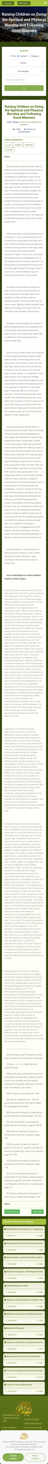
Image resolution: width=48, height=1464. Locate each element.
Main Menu (24, 3)
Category (33, 56)
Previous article (12, 1212)
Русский (9, 150)
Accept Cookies (13, 1457)
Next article (37, 1212)
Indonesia (29, 145)
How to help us (10, 1427)
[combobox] (24, 63)
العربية (8, 145)
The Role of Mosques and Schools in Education (24, 1371)
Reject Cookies (35, 1457)
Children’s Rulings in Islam (16, 1286)
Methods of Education (14, 1328)
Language (8, 3)
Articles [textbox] (23, 63)
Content (22, 56)
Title (12, 56)
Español (18, 145)
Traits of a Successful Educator (18, 1385)
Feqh (27, 1415)
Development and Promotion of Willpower (22, 1356)
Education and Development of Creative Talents (24, 1300)
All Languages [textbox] (23, 71)
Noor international (33, 1423)
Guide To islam (32, 1419)
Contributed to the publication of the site (11, 1418)
